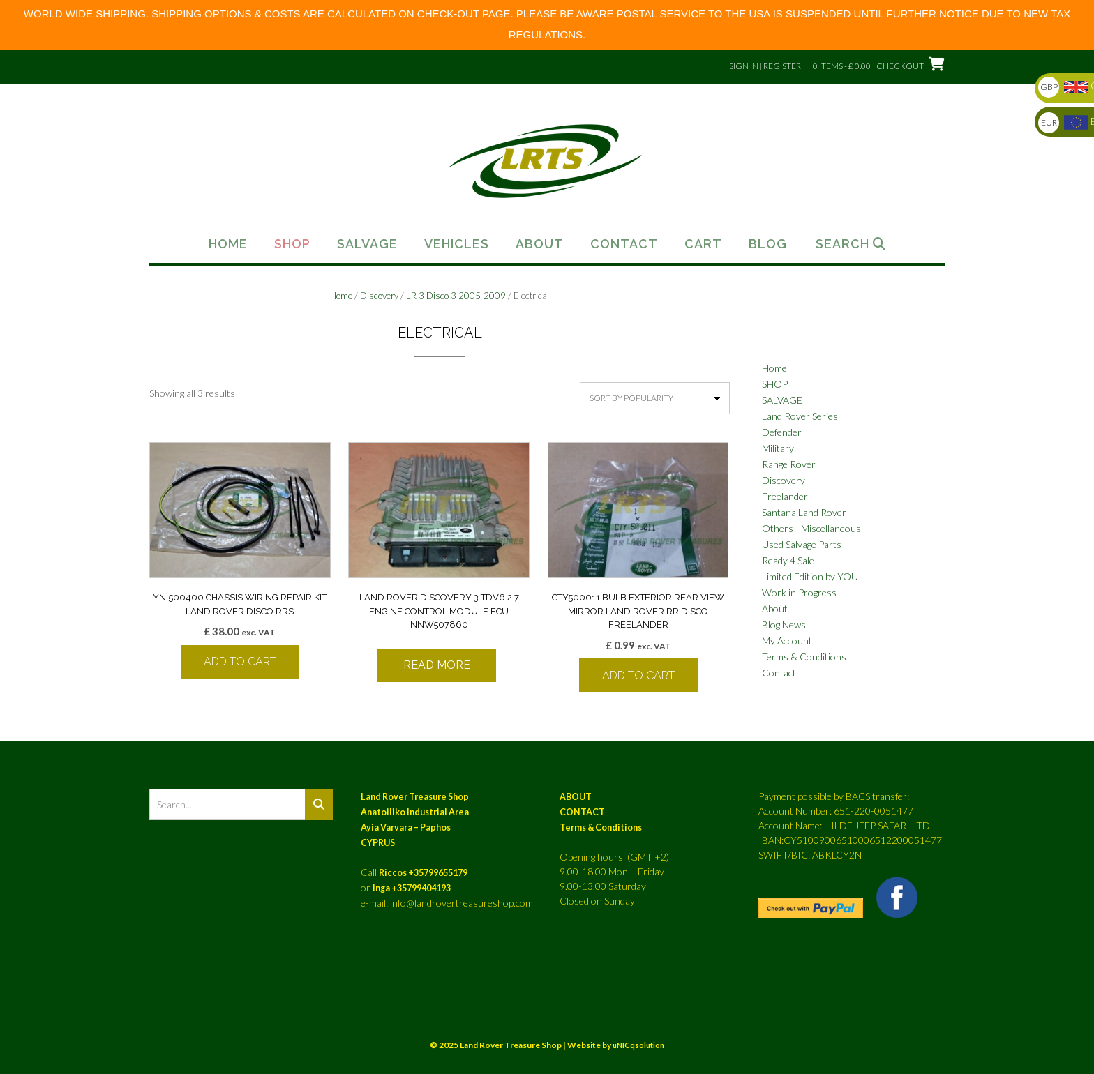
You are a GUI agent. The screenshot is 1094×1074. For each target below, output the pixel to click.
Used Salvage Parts (801, 544)
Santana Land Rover (804, 512)
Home (228, 244)
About (540, 244)
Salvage (367, 244)
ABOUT (576, 797)
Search (851, 244)
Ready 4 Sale (788, 560)
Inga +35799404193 (412, 888)
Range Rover (789, 464)
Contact (624, 244)
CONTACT (582, 812)
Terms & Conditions (804, 657)
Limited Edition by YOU (810, 576)
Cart (703, 244)
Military (778, 448)
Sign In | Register (765, 66)
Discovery (379, 295)
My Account (787, 640)
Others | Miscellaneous (811, 528)
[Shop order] (655, 398)
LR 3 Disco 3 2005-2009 (456, 295)
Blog (768, 244)
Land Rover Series (800, 416)
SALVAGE (782, 400)
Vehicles (456, 244)
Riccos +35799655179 (423, 873)
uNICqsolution (638, 1045)
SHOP (775, 384)
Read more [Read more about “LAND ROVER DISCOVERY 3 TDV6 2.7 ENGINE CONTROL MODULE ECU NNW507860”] (436, 665)
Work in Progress (799, 592)
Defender (782, 432)
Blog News (784, 624)
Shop (292, 244)
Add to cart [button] (240, 661)
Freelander (785, 496)
